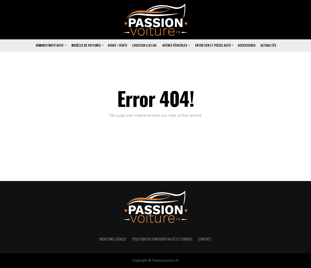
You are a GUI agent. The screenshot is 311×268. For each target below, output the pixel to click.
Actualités (268, 45)
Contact (204, 239)
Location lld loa (144, 45)
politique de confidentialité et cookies (162, 239)
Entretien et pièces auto (213, 45)
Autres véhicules (174, 45)
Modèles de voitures (86, 45)
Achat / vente (117, 45)
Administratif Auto (49, 45)
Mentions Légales (113, 239)
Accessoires (247, 45)
